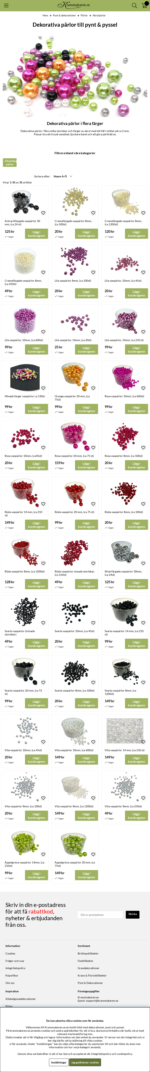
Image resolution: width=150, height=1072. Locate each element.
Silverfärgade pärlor (11, 162)
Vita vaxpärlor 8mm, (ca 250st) (123, 806)
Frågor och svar (14, 960)
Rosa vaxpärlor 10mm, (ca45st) (23, 455)
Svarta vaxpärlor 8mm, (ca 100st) (74, 690)
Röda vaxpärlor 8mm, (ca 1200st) (25, 571)
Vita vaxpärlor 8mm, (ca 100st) (23, 806)
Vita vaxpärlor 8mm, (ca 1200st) (74, 806)
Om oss (9, 982)
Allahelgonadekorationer (20, 998)
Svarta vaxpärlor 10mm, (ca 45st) (74, 631)
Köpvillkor (11, 975)
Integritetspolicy (15, 968)
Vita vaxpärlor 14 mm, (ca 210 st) (125, 750)
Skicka (133, 913)
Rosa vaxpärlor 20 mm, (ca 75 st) (74, 455)
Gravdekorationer (88, 968)
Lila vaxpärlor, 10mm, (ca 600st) (24, 340)
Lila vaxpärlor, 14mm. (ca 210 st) (124, 340)
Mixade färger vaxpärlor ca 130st (25, 396)
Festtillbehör (85, 960)
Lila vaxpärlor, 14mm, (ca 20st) (73, 340)
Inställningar (58, 1062)
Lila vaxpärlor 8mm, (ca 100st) (73, 280)
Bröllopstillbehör (88, 953)
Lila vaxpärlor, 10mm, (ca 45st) (123, 280)
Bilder (9, 1006)
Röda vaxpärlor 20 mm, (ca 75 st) (74, 512)
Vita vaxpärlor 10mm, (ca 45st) (23, 750)
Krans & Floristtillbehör (92, 975)
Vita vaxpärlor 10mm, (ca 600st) (74, 750)
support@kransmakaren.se (102, 1000)
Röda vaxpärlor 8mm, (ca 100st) (124, 512)
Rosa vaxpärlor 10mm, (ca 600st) (124, 396)
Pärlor (84, 15)
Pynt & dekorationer (64, 15)
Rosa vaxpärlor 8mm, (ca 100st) (124, 455)
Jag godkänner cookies (85, 1062)
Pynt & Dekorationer (90, 982)
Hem (45, 15)
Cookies (10, 953)
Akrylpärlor (99, 15)
